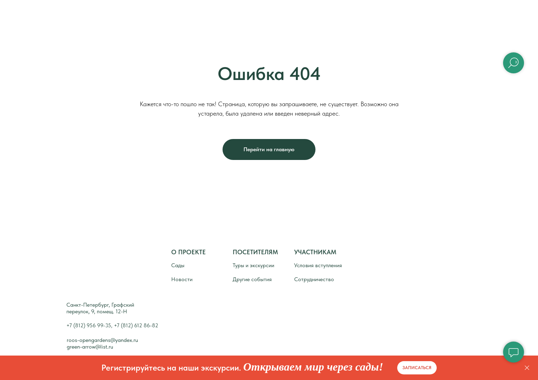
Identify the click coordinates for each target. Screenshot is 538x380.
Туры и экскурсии (253, 265)
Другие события (252, 279)
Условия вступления (318, 265)
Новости (338, 17)
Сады (290, 17)
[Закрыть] (527, 368)
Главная (185, 17)
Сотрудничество (314, 279)
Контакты (392, 17)
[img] (83, 263)
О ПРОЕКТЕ (188, 252)
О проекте (240, 17)
